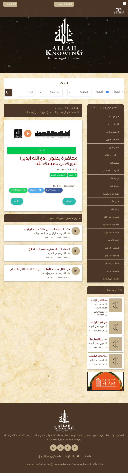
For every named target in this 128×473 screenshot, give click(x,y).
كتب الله (115, 201)
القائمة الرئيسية (64, 4)
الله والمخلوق (112, 139)
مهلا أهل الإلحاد (98, 300)
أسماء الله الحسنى (110, 170)
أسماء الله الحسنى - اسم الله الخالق (49, 249)
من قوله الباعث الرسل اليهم (91, 322)
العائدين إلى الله (112, 248)
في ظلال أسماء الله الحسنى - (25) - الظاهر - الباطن (40, 269)
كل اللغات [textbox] (54, 92)
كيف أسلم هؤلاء (111, 232)
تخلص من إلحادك (110, 278)
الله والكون (114, 147)
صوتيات (59, 108)
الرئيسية (73, 108)
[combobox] (79, 92)
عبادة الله (114, 186)
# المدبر (72, 175)
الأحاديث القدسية (111, 224)
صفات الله (114, 163)
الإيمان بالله (113, 124)
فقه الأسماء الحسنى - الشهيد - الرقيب (47, 229)
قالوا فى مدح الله (111, 217)
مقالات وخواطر (112, 263)
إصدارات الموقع (112, 255)
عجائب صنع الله (111, 155)
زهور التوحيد (113, 240)
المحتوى (99, 92)
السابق (69, 201)
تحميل (41, 150)
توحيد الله (114, 178)
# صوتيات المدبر (58, 175)
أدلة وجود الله (112, 132)
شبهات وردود (112, 271)
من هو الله (114, 116)
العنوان (116, 92)
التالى (17, 201)
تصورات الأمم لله (111, 194)
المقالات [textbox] (84, 92)
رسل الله (115, 209)
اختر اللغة (10, 4)
